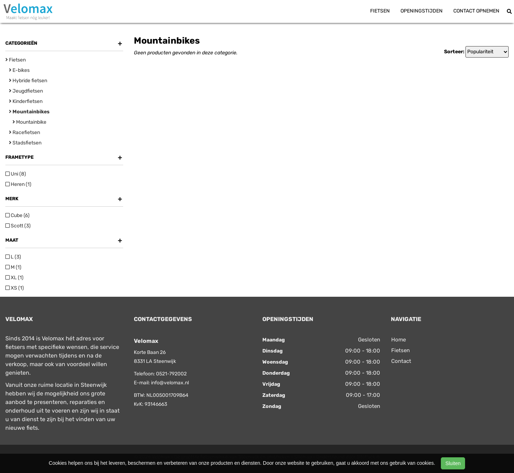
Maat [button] (63, 240)
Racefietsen (24, 132)
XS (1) (14, 288)
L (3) (13, 257)
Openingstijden (421, 11)
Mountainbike (29, 122)
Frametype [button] (63, 157)
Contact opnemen (476, 11)
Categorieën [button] (63, 43)
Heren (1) (18, 184)
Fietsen (380, 11)
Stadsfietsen (25, 143)
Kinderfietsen (25, 101)
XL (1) (14, 278)
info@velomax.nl (170, 383)
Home (398, 339)
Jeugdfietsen (26, 91)
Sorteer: (454, 52)
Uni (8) (15, 174)
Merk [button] (63, 199)
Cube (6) (17, 215)
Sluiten (453, 463)
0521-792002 (171, 374)
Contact (401, 361)
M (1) (13, 267)
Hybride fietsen (28, 81)
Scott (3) (18, 226)
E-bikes (19, 70)
